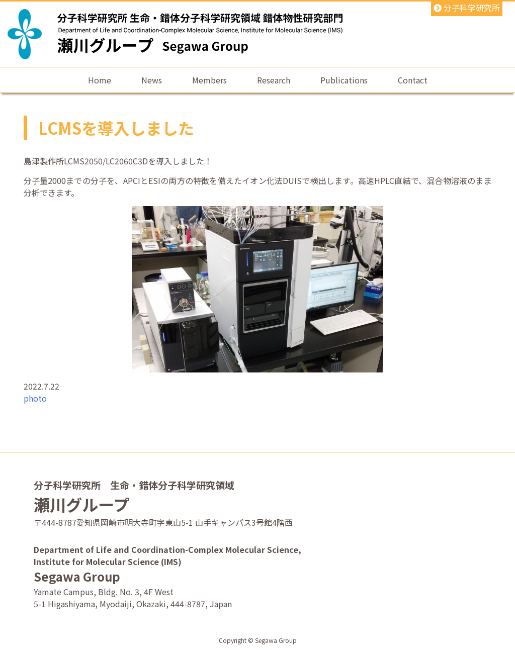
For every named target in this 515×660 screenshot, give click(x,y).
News (151, 80)
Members (209, 80)
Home (99, 80)
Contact (412, 80)
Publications (344, 80)
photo (35, 398)
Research (273, 80)
